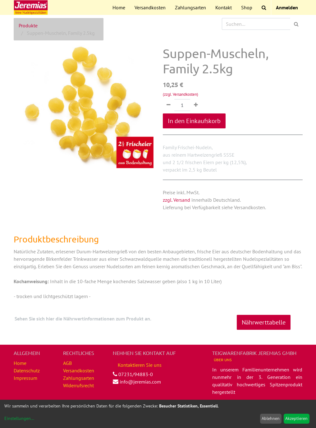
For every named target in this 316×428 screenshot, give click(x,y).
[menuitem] (119, 7)
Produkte (28, 25)
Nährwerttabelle (264, 322)
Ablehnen (271, 418)
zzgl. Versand (176, 200)
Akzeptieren (296, 418)
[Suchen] (296, 24)
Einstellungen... (19, 418)
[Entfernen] (168, 105)
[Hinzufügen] (196, 105)
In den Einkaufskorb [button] (194, 121)
